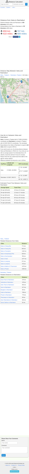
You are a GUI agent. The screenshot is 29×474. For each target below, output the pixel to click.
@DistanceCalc (14, 471)
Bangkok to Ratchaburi (7, 289)
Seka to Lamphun (5, 263)
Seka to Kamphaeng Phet (7, 253)
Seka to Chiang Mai (6, 246)
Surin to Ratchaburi (6, 287)
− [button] (2, 82)
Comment (4, 445)
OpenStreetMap (25, 102)
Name (3, 440)
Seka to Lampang (5, 261)
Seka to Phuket (5, 268)
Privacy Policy (21, 465)
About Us (8, 465)
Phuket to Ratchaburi (6, 295)
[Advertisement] (14, 13)
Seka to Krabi (4, 258)
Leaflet (20, 102)
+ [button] (2, 80)
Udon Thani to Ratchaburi (7, 284)
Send (3, 455)
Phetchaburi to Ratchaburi (7, 297)
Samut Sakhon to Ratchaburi (8, 302)
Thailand (6, 75)
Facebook (15, 36)
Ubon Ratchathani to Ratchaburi (9, 300)
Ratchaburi (13, 75)
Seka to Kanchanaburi (6, 256)
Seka (1, 75)
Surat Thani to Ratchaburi (7, 279)
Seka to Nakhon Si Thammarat (9, 266)
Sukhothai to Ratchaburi (7, 282)
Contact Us (13, 465)
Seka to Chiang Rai (6, 248)
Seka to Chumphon (6, 251)
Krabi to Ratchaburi (6, 292)
